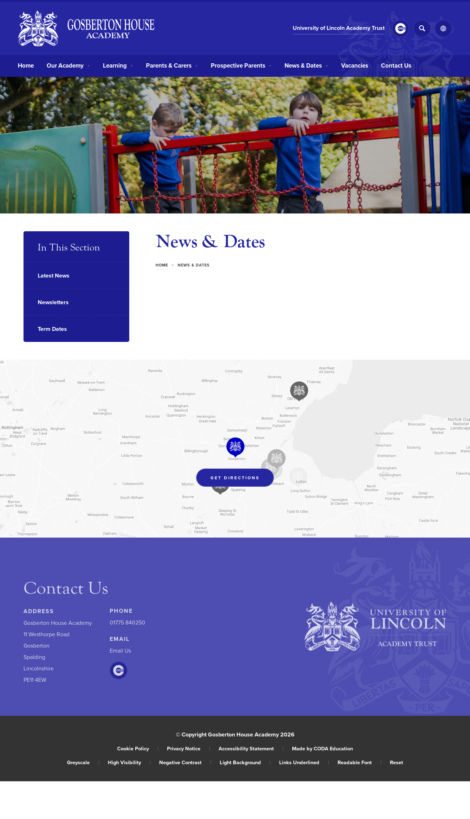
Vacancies (354, 64)
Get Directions (242, 479)
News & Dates (306, 64)
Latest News (53, 275)
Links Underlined (304, 762)
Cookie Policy (137, 748)
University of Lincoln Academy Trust (339, 28)
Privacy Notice (188, 748)
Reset (396, 762)
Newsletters (53, 302)
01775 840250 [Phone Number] (127, 624)
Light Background (245, 762)
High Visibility (129, 762)
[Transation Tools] (443, 28)
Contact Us (396, 64)
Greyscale (83, 762)
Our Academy (68, 64)
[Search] (422, 28)
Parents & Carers (172, 64)
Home (26, 64)
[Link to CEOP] (400, 28)
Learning (118, 64)
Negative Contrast (185, 762)
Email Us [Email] (120, 652)
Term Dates (52, 329)
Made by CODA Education (322, 748)
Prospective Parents (241, 64)
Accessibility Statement (251, 748)
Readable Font (359, 762)
